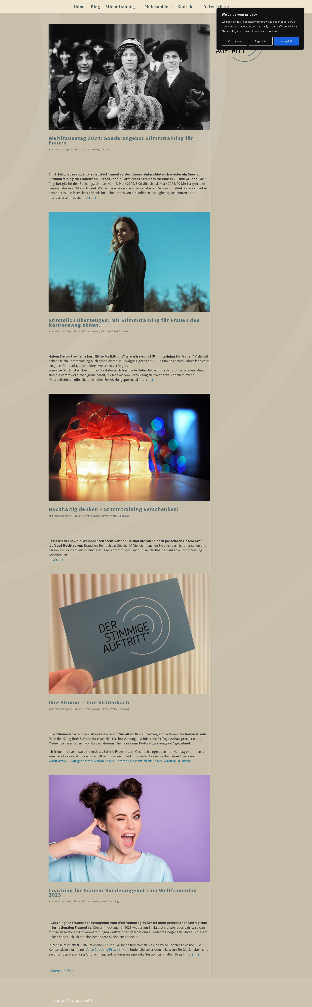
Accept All (286, 41)
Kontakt (185, 7)
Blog (95, 7)
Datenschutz (216, 7)
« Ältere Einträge (61, 970)
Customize (234, 41)
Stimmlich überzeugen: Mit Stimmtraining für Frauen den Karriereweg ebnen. (124, 322)
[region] (260, 29)
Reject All (260, 41)
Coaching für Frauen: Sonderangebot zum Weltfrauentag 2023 (123, 892)
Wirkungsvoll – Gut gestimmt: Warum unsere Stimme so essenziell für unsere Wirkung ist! (115, 761)
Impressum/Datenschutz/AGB (71, 1000)
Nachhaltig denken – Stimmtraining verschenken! (114, 509)
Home (80, 7)
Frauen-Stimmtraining (86, 149)
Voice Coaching (120, 331)
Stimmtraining (120, 7)
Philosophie (156, 7)
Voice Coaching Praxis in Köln (107, 949)
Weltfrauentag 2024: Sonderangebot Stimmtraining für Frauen (121, 140)
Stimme (105, 149)
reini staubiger (62, 149)
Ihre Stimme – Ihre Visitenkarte (90, 702)
